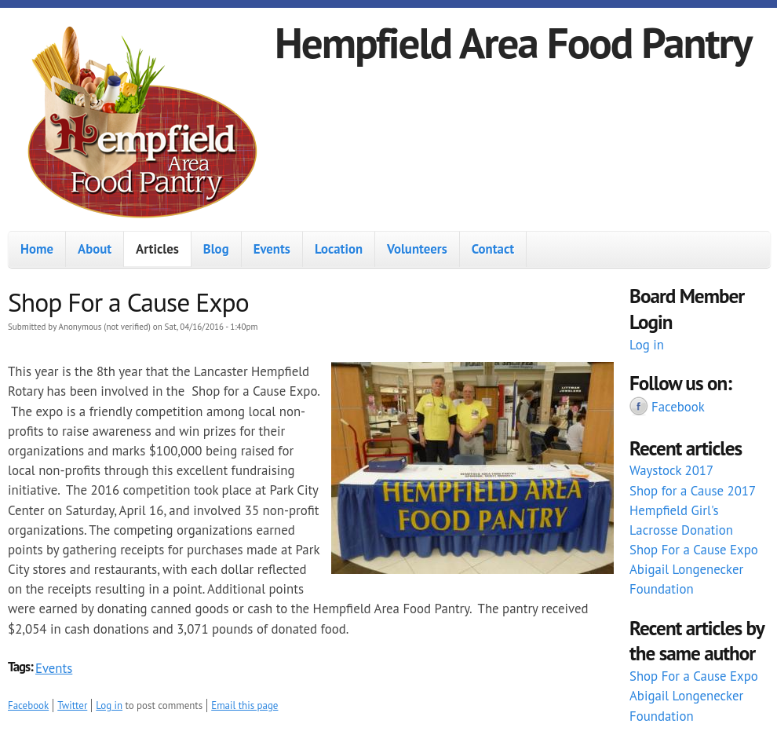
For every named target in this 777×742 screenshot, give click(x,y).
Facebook (28, 705)
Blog (216, 249)
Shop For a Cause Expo (693, 549)
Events (272, 249)
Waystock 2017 (671, 470)
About (94, 249)
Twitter (72, 705)
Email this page (244, 705)
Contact (493, 249)
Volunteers (417, 249)
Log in (109, 705)
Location (339, 249)
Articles (157, 249)
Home (36, 249)
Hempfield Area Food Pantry (513, 42)
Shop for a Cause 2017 (692, 490)
